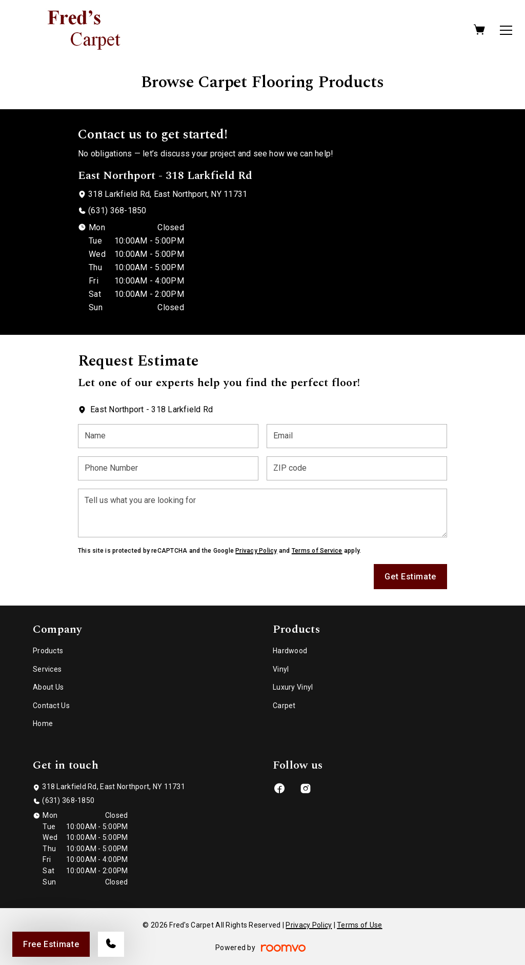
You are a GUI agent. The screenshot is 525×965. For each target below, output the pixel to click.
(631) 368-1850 (117, 210)
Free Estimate (51, 944)
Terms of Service (317, 550)
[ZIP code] (357, 468)
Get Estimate (410, 576)
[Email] (357, 436)
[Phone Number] (168, 468)
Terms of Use (359, 925)
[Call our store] (111, 944)
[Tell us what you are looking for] (262, 513)
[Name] (168, 436)
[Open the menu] (506, 30)
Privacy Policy (256, 550)
